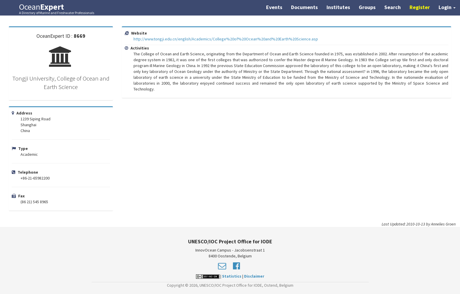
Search (392, 7)
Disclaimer (254, 276)
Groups (367, 7)
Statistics (231, 276)
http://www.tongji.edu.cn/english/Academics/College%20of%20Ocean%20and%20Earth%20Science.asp (225, 39)
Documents (304, 7)
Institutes (338, 7)
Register (420, 7)
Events (274, 7)
